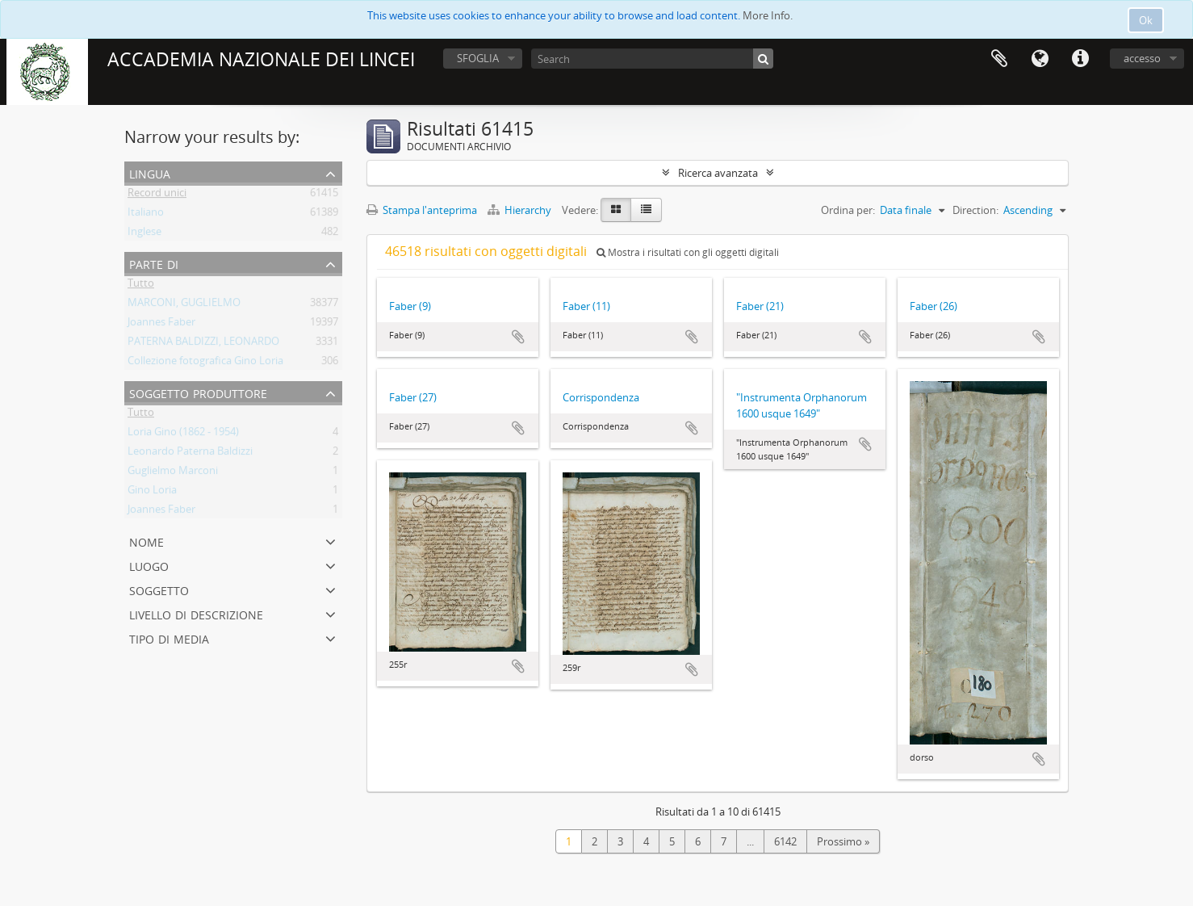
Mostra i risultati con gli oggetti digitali (687, 252)
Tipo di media (169, 637)
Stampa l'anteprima (421, 210)
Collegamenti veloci (1080, 59)
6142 (785, 841)
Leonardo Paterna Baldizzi (190, 454)
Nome (146, 541)
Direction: (975, 210)
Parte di (153, 263)
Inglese (144, 234)
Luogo (149, 565)
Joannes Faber (161, 324)
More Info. (768, 15)
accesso (1142, 58)
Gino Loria (152, 492)
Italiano (146, 215)
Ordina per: (848, 210)
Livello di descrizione (196, 613)
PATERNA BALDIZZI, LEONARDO (203, 344)
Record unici (157, 195)
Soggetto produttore (198, 392)
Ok (1146, 20)
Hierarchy (521, 210)
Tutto (141, 286)
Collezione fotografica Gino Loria (205, 363)
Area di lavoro (999, 59)
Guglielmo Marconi (173, 473)
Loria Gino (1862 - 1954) (183, 434)
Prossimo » (843, 841)
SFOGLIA (478, 58)
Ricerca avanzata (718, 173)
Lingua (1039, 59)
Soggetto (159, 589)
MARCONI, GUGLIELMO (184, 305)
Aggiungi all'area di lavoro (518, 337)
